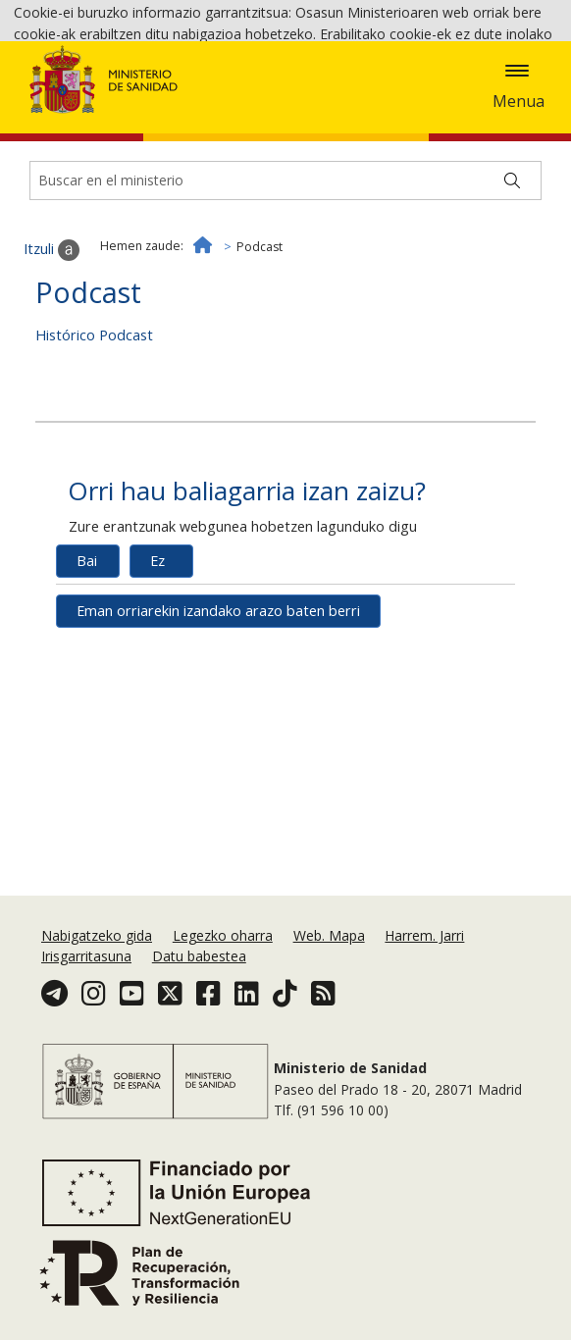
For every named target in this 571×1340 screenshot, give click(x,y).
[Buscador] (285, 281)
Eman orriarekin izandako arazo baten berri (218, 712)
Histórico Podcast (94, 436)
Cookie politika (332, 107)
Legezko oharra (223, 935)
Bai (87, 662)
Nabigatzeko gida (96, 935)
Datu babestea (199, 956)
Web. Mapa (329, 935)
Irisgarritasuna (86, 956)
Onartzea (479, 108)
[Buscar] (512, 281)
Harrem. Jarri (424, 935)
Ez (157, 662)
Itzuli (51, 351)
